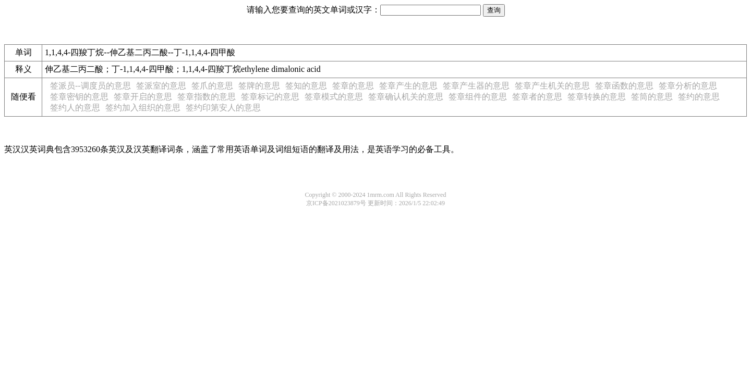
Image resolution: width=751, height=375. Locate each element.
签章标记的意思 (270, 96)
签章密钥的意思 (79, 96)
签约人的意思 (75, 107)
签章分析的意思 (688, 85)
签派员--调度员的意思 (90, 85)
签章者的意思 (537, 96)
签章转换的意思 (596, 96)
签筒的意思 (652, 96)
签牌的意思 (259, 85)
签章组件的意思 (478, 96)
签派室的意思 (161, 85)
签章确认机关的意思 (405, 96)
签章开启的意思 (143, 96)
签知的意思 (306, 85)
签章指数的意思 (206, 96)
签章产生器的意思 (476, 85)
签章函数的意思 (624, 85)
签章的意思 (353, 85)
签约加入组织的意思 (142, 107)
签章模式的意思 (334, 96)
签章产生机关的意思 (552, 85)
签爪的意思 (212, 85)
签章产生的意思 (408, 85)
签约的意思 (699, 96)
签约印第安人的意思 (223, 107)
